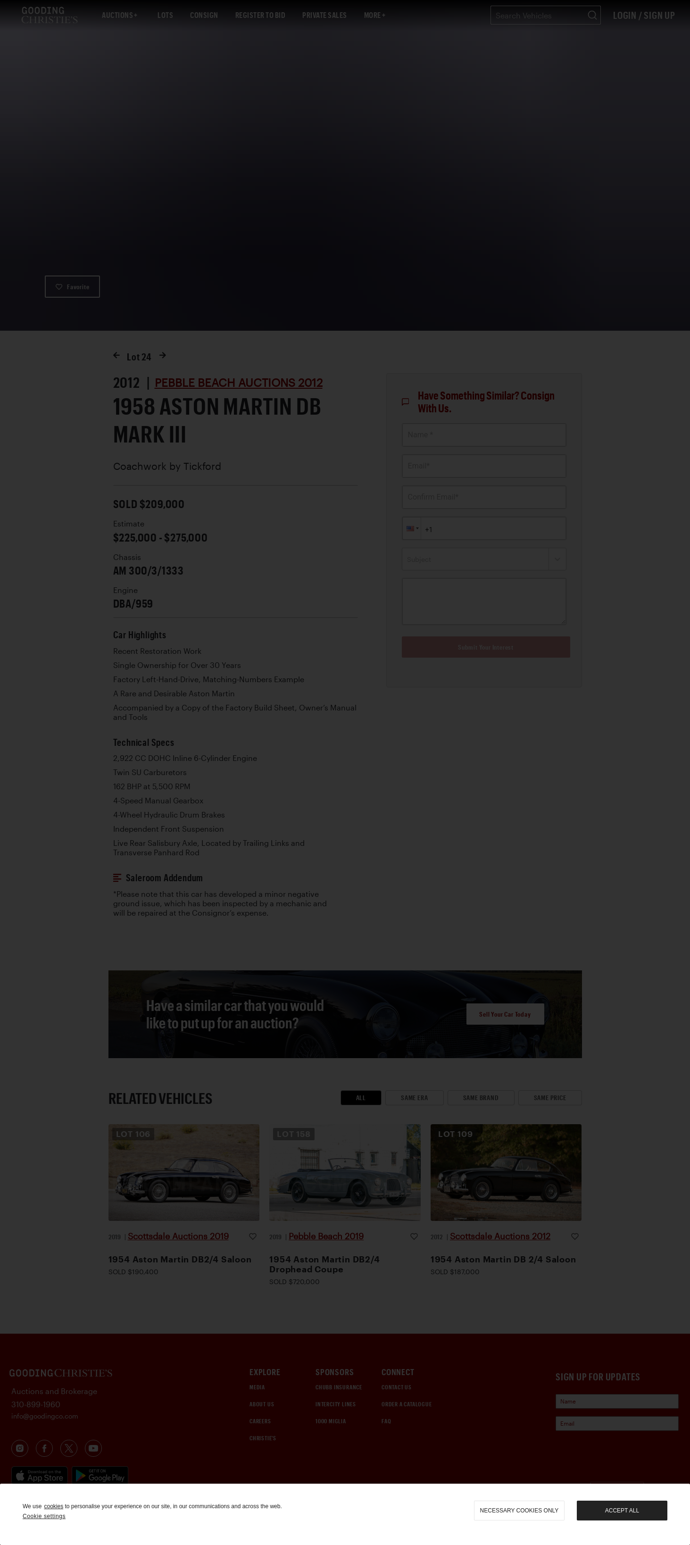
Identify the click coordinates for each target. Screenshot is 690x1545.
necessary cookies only (519, 1510)
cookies (53, 1506)
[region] (345, 1514)
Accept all (622, 1510)
